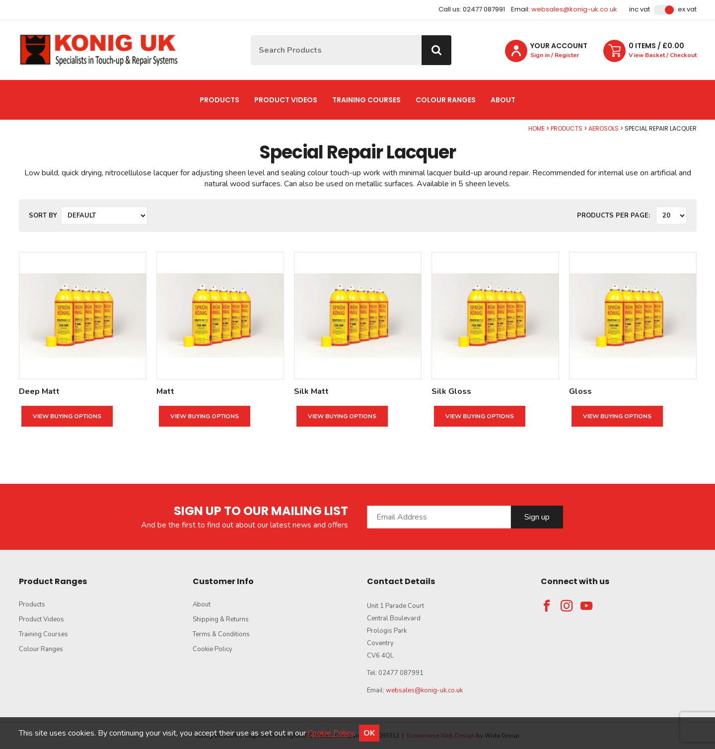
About (503, 100)
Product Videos (285, 100)
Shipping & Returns (221, 619)
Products (219, 100)
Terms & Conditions (221, 634)
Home (536, 128)
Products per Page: (613, 215)
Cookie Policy (212, 649)
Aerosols (603, 128)
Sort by (43, 215)
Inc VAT (639, 9)
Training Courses (366, 100)
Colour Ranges (446, 100)
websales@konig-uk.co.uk (574, 9)
